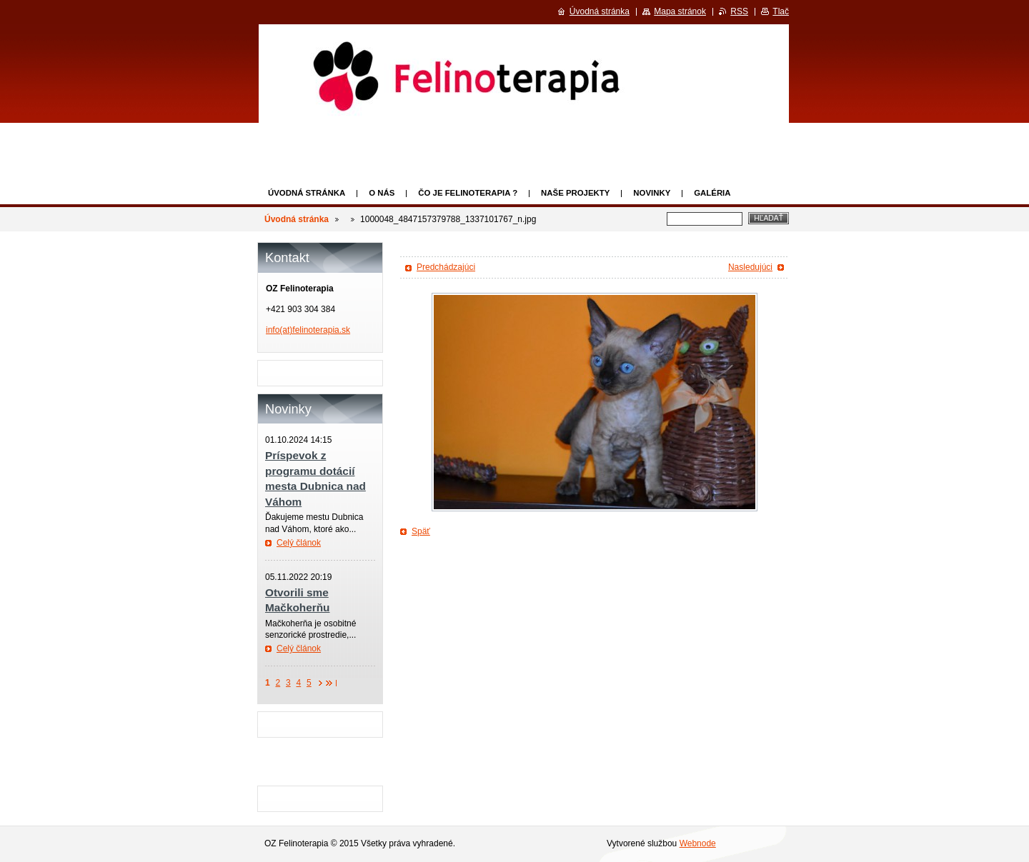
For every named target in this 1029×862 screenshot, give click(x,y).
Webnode (698, 843)
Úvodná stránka (306, 193)
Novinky (651, 193)
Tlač (780, 11)
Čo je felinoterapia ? (467, 193)
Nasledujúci (750, 267)
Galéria (712, 193)
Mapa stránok (680, 11)
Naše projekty (575, 193)
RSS (739, 11)
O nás (381, 193)
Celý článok (299, 543)
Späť (421, 531)
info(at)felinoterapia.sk (308, 330)
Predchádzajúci (446, 267)
